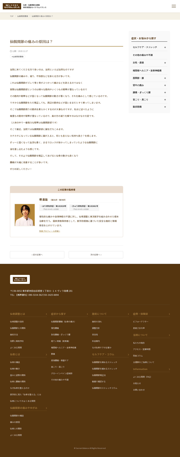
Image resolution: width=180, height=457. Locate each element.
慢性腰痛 (55, 328)
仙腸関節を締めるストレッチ (104, 362)
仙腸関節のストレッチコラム (104, 387)
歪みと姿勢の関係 (18, 375)
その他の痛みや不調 (143, 55)
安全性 (95, 334)
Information (140, 369)
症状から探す (58, 313)
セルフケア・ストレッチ (149, 47)
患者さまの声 (139, 328)
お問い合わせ (139, 389)
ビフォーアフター (140, 321)
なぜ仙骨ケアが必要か (101, 347)
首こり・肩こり (149, 99)
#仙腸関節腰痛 (17, 56)
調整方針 (96, 328)
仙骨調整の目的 (17, 321)
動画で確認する (99, 381)
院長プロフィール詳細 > (49, 231)
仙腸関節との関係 (18, 328)
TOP (12, 16)
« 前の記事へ (37, 254)
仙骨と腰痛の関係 (18, 381)
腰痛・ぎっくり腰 (149, 92)
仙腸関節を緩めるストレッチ (104, 368)
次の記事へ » (95, 254)
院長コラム (138, 355)
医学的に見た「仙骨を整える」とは (25, 394)
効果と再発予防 (17, 341)
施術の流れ (97, 321)
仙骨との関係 (16, 428)
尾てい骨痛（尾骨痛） (60, 341)
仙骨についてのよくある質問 (22, 400)
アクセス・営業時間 (141, 349)
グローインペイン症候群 (61, 373)
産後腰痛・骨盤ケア (59, 360)
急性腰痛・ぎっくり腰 (60, 334)
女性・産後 (149, 62)
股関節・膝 (149, 78)
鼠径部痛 (149, 107)
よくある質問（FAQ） (142, 376)
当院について (140, 335)
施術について (99, 313)
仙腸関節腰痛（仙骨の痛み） (63, 321)
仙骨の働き (15, 368)
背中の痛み (149, 85)
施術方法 (14, 334)
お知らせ (137, 383)
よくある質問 (16, 347)
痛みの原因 (15, 422)
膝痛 (53, 353)
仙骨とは (15, 354)
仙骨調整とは (17, 313)
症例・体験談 (140, 313)
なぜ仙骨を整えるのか (19, 387)
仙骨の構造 (15, 362)
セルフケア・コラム (103, 354)
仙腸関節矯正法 (99, 375)
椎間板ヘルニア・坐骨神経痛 (147, 70)
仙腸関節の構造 (17, 415)
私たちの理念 (139, 342)
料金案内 (96, 341)
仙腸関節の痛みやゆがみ (23, 408)
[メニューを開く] (173, 6)
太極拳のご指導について (143, 362)
